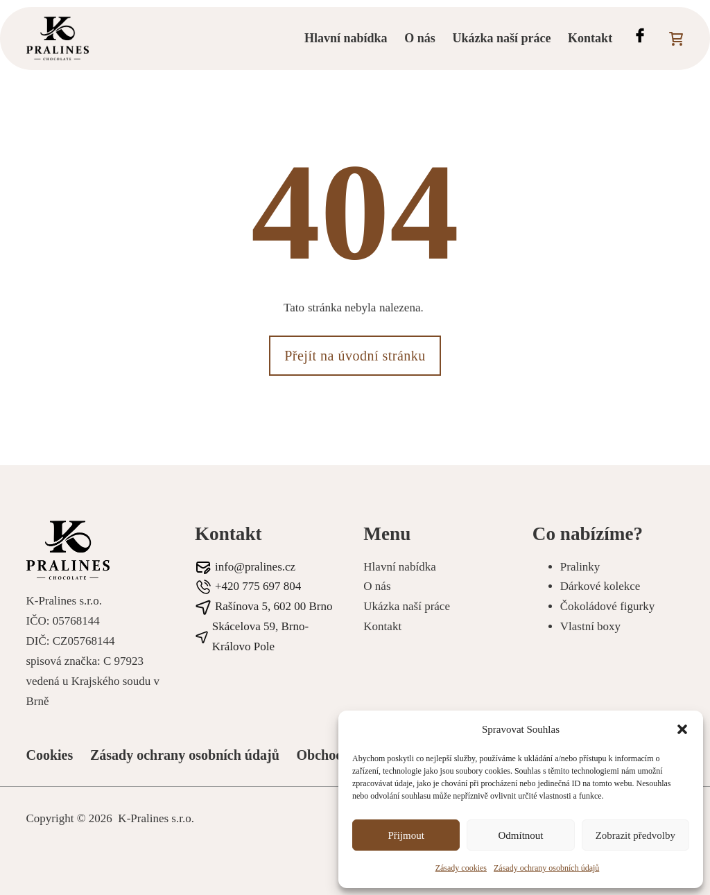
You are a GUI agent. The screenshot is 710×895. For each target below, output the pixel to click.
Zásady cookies (461, 868)
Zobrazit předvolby (635, 835)
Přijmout (406, 835)
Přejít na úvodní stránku (355, 355)
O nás (419, 38)
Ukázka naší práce (501, 38)
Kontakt (590, 38)
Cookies (49, 755)
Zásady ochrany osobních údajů (546, 868)
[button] (682, 729)
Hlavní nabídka (346, 38)
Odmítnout (520, 835)
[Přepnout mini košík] (676, 39)
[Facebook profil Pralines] (640, 39)
